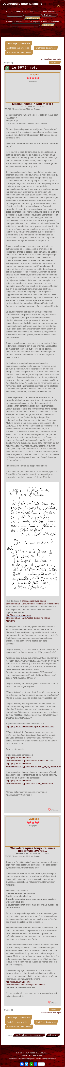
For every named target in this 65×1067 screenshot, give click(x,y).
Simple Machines (42, 1053)
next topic (57, 59)
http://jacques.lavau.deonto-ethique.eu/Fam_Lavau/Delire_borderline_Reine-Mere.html (28, 618)
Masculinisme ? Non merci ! (32, 103)
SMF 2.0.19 (20, 1053)
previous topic (46, 59)
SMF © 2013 (30, 1053)
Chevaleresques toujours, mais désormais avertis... (32, 849)
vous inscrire (53, 12)
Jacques (34, 74)
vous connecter (36, 12)
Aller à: (10, 1035)
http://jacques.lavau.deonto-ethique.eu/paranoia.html (30, 726)
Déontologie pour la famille (22, 3)
